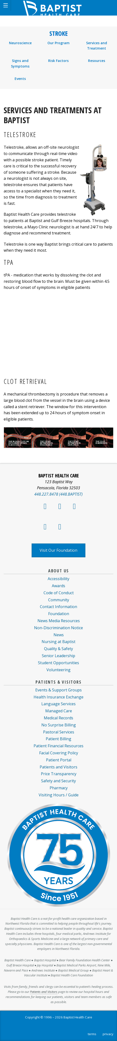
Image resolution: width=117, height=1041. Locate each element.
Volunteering (58, 669)
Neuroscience (20, 43)
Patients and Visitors (58, 767)
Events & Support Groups (58, 690)
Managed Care (58, 711)
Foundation (58, 613)
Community (58, 599)
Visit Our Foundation (58, 550)
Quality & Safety (58, 648)
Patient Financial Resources (58, 745)
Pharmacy (59, 788)
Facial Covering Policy (58, 753)
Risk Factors (58, 60)
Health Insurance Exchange (58, 697)
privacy (108, 1034)
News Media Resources (58, 620)
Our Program (58, 43)
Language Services (58, 703)
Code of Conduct (59, 592)
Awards (58, 585)
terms (92, 1034)
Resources (96, 60)
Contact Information (58, 606)
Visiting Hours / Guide (59, 795)
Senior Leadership (58, 655)
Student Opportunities (58, 662)
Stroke (58, 33)
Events (20, 78)
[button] (5, 5)
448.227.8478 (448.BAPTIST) (58, 494)
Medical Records (58, 718)
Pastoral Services (58, 732)
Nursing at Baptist (58, 641)
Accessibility (58, 578)
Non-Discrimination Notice (58, 627)
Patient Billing (58, 738)
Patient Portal (58, 760)
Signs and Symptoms (20, 63)
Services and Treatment (96, 46)
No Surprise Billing (58, 725)
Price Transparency (58, 773)
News (59, 634)
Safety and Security (58, 780)
